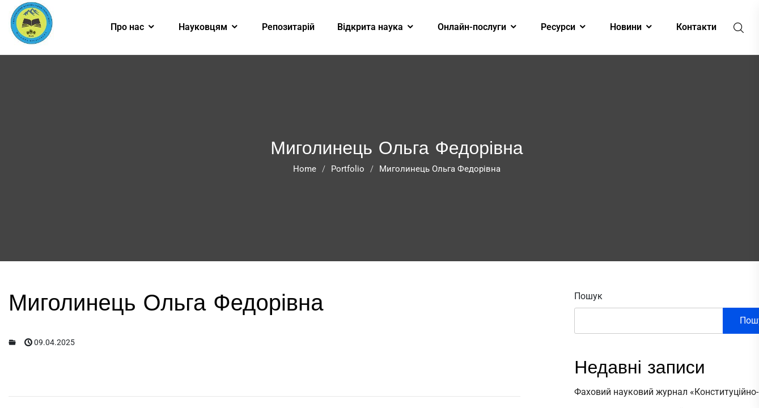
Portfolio (347, 169)
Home (304, 169)
